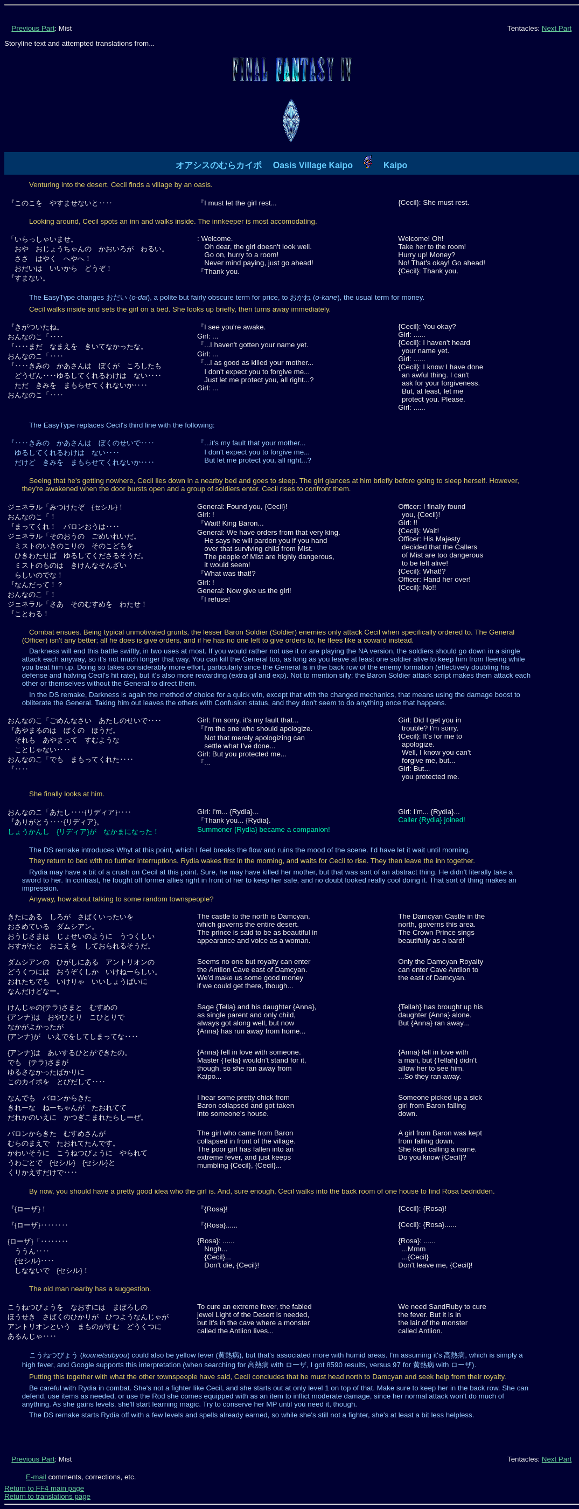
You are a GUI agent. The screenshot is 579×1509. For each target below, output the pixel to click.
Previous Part (32, 28)
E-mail (36, 1477)
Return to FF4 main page (44, 1488)
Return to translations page (47, 1496)
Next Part (557, 28)
